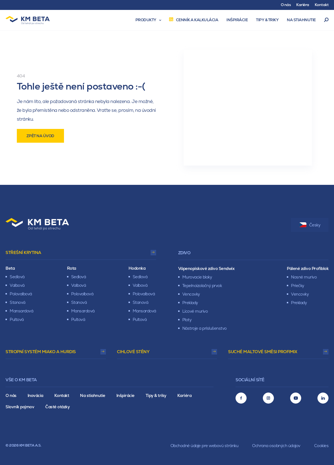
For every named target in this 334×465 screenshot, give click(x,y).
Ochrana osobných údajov (276, 445)
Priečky (297, 285)
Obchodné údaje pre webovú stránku (204, 445)
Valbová (17, 285)
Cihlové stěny (133, 351)
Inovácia (35, 395)
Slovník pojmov (20, 406)
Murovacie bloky (197, 277)
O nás (11, 395)
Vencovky (191, 294)
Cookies (321, 445)
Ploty (187, 319)
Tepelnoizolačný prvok (202, 285)
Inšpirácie (125, 395)
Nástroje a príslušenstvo (204, 328)
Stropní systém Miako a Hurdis (41, 351)
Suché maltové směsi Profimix (262, 351)
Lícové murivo (195, 311)
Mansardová (21, 310)
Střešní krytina (23, 252)
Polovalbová (21, 293)
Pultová (17, 319)
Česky (309, 225)
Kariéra (184, 395)
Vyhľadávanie (326, 20)
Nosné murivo (304, 277)
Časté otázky (57, 406)
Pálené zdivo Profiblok (307, 268)
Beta (10, 268)
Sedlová (17, 276)
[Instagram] (268, 398)
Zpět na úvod (40, 135)
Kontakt (61, 395)
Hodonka (137, 268)
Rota (71, 268)
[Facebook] (241, 398)
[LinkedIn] (322, 398)
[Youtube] (295, 398)
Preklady (190, 302)
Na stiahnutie (92, 395)
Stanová (17, 302)
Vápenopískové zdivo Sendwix (206, 268)
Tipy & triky (156, 395)
